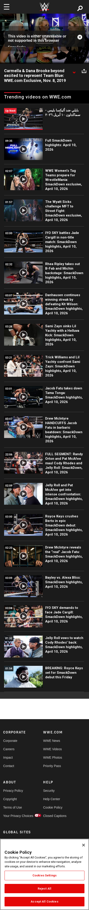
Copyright (10, 799)
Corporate (10, 741)
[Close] (84, 845)
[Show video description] (74, 71)
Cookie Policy (52, 807)
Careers (9, 749)
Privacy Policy (13, 790)
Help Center (51, 799)
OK (44, 39)
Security (49, 790)
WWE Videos (52, 749)
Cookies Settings (44, 875)
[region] (44, 874)
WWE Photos (52, 757)
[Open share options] (84, 71)
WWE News (51, 741)
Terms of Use (12, 807)
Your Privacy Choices (13, 816)
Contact (8, 766)
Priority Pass (52, 766)
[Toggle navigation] (6, 6)
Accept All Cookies (44, 901)
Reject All (44, 888)
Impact (8, 757)
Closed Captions (53, 816)
